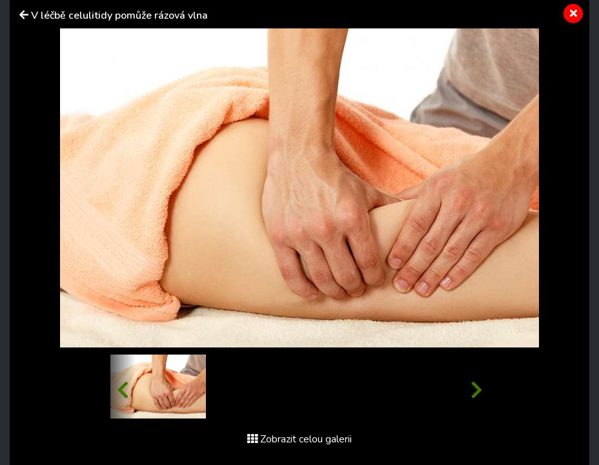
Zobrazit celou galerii (299, 439)
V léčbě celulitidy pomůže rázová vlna (119, 15)
